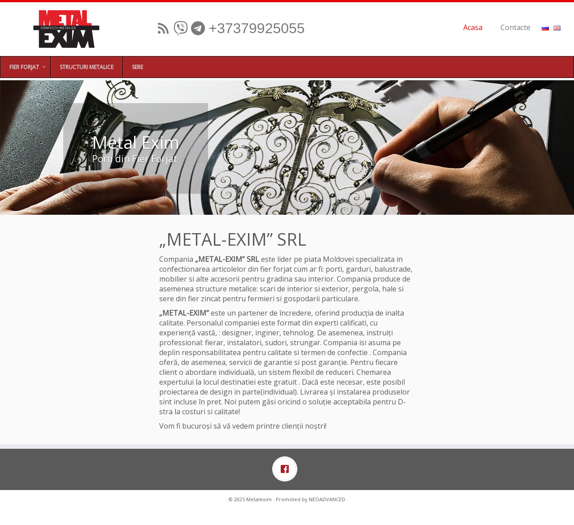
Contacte (515, 27)
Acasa (473, 27)
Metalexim (259, 499)
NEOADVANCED (327, 499)
